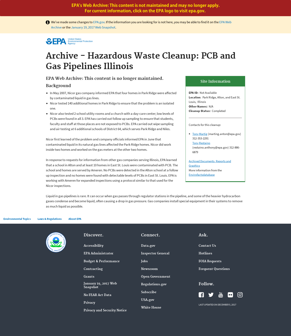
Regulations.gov (154, 284)
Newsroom (149, 269)
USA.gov (147, 300)
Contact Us (207, 246)
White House (151, 308)
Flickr (230, 294)
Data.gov (148, 246)
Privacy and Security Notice (105, 310)
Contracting (93, 269)
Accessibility (93, 246)
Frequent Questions (214, 269)
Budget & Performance (102, 261)
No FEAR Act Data (97, 295)
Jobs (144, 261)
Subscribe (148, 292)
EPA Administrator (98, 253)
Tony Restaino (201, 143)
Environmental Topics (17, 219)
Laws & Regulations (50, 219)
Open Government (155, 277)
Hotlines (205, 253)
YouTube (220, 294)
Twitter (211, 294)
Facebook (201, 294)
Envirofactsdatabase (202, 175)
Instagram (240, 294)
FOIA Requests (210, 261)
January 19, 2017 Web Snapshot (93, 27)
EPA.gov (98, 22)
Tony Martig (199, 134)
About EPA (75, 219)
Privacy (89, 303)
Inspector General (155, 253)
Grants (89, 277)
